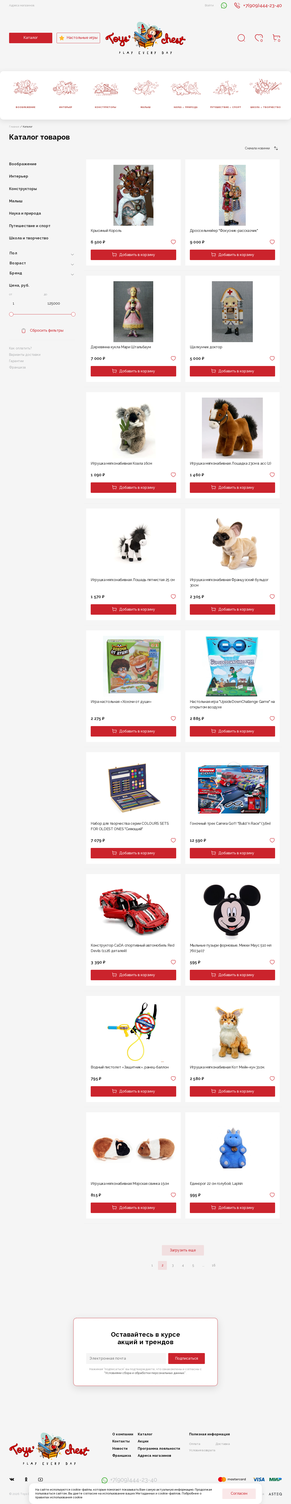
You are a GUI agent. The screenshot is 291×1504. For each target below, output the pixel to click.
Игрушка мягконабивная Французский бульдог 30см (229, 582)
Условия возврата (202, 1450)
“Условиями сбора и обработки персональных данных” (145, 1373)
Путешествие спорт (225, 107)
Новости (120, 1449)
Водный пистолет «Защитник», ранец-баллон (129, 1067)
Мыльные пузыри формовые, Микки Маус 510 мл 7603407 (231, 948)
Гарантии (16, 361)
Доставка (223, 1444)
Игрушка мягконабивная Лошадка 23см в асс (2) (230, 463)
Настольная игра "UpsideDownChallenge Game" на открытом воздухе (232, 704)
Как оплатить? (20, 348)
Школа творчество (265, 107)
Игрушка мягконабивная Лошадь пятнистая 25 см (133, 580)
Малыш (145, 107)
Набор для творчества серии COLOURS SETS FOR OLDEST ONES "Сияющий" (130, 826)
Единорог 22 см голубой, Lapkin (216, 1183)
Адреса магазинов (22, 5)
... (203, 1265)
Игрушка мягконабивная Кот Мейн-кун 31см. (227, 1067)
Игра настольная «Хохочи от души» (121, 701)
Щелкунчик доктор (206, 347)
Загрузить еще (183, 1250)
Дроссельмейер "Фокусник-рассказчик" (224, 230)
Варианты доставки (24, 354)
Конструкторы (105, 107)
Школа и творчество (28, 238)
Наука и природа (25, 213)
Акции (143, 1441)
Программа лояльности (159, 1449)
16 (214, 1265)
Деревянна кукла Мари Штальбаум (121, 347)
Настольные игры (78, 37)
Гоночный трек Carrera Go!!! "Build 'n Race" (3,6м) (230, 823)
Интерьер (65, 107)
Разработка (264, 1494)
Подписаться (186, 1358)
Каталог (30, 37)
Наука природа (186, 107)
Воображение (25, 107)
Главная (14, 126)
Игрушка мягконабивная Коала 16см (121, 463)
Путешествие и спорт (29, 226)
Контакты (121, 1441)
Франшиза (17, 367)
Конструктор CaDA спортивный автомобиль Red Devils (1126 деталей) (132, 948)
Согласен (239, 1493)
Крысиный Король (106, 230)
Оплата (194, 1444)
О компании (122, 1434)
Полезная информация (209, 1434)
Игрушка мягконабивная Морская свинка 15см (130, 1183)
